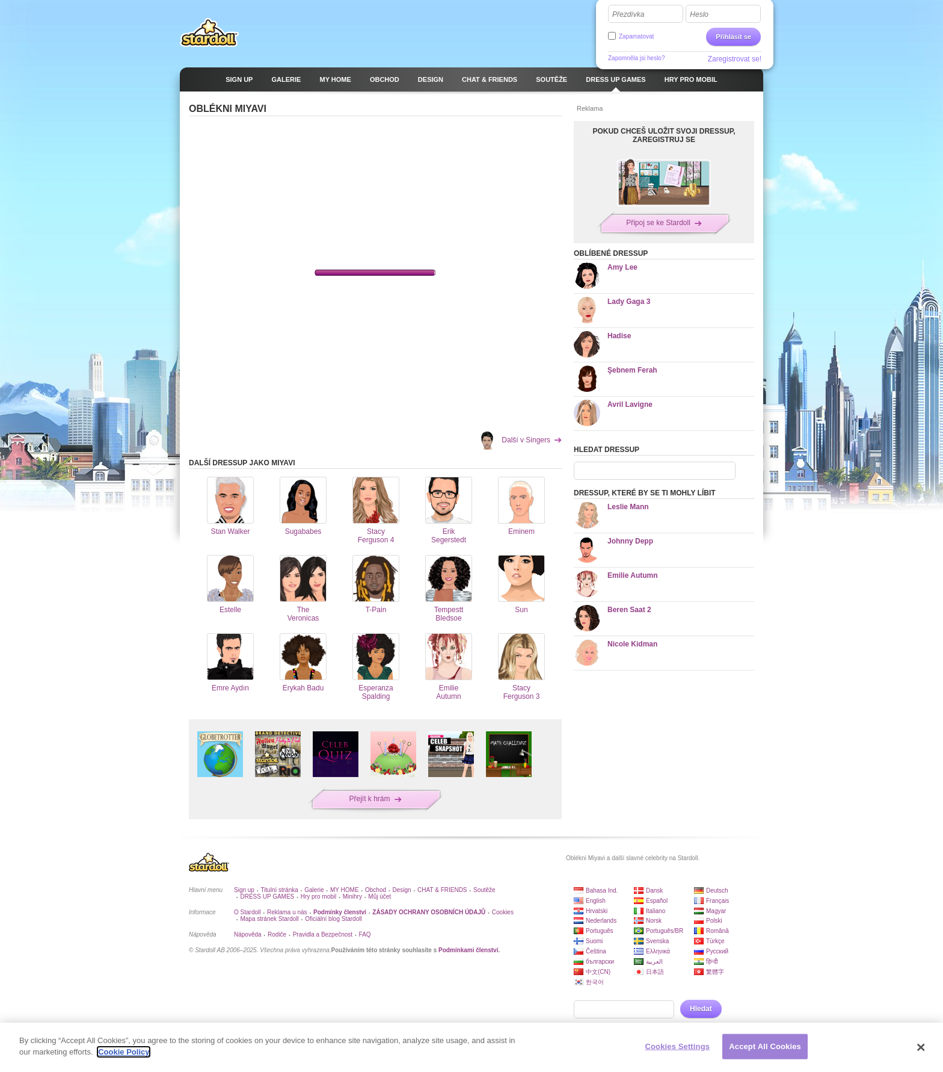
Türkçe (715, 941)
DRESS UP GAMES (267, 896)
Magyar (716, 911)
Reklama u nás (287, 912)
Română (717, 931)
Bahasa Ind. (602, 890)
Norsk (654, 920)
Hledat (701, 1009)
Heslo (699, 14)
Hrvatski (596, 911)
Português (599, 931)
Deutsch (717, 890)
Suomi (594, 941)
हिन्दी (712, 961)
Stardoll (209, 32)
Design (402, 890)
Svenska (657, 941)
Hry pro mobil (318, 896)
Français (717, 900)
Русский (717, 951)
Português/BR (664, 931)
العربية (654, 961)
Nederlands (601, 920)
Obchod (375, 890)
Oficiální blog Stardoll (333, 919)
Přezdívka (628, 14)
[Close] (921, 1047)
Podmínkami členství (468, 950)
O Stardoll (247, 912)
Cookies (503, 912)
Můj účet (379, 896)
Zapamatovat (636, 36)
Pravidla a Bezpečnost (323, 934)
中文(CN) (598, 971)
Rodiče (277, 934)
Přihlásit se (733, 36)
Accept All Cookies (765, 1046)
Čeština (596, 951)
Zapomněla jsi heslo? (636, 58)
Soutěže (484, 890)
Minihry (352, 896)
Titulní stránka (279, 890)
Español (657, 900)
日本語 (655, 971)
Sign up (244, 890)
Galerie (314, 890)
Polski (714, 920)
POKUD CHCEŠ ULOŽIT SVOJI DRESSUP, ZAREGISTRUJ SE (663, 135)
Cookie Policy (123, 1051)
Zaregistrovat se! (734, 59)
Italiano (655, 911)
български (600, 961)
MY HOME (344, 890)
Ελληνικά (658, 951)
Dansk (654, 890)
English (596, 900)
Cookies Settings (677, 1046)
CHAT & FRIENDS (442, 890)
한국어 (595, 982)
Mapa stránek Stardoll (269, 919)
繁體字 (715, 971)
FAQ (365, 934)
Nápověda (248, 934)
